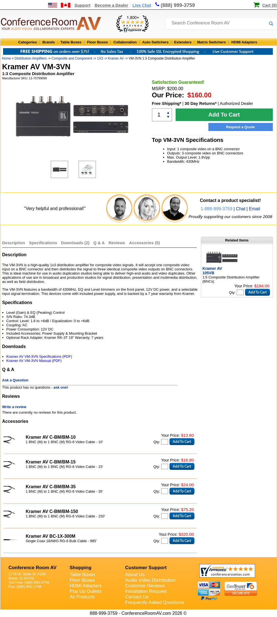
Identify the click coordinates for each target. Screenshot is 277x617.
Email (254, 208)
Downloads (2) (75, 242)
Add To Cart (224, 115)
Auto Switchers (155, 42)
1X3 (100, 58)
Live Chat (142, 5)
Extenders (183, 42)
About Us (135, 574)
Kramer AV (116, 58)
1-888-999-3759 (216, 208)
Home (6, 58)
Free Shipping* (166, 103)
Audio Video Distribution (150, 580)
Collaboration (125, 42)
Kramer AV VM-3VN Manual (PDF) (34, 361)
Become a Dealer (111, 5)
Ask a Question (15, 380)
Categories (27, 42)
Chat (240, 208)
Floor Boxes (97, 42)
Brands (49, 42)
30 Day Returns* (201, 103)
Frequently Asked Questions (154, 602)
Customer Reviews (145, 585)
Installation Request (146, 591)
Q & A (99, 242)
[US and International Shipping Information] (59, 5)
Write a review (14, 407)
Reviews (117, 242)
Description (13, 242)
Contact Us (137, 596)
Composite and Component (72, 58)
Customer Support (146, 567)
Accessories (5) (144, 242)
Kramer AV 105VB (212, 270)
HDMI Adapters (244, 42)
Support (82, 5)
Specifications (43, 242)
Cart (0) (269, 5)
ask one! (61, 387)
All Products (82, 596)
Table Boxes (71, 42)
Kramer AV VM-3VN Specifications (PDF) (39, 356)
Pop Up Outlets (86, 591)
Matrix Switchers (211, 42)
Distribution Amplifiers (31, 58)
